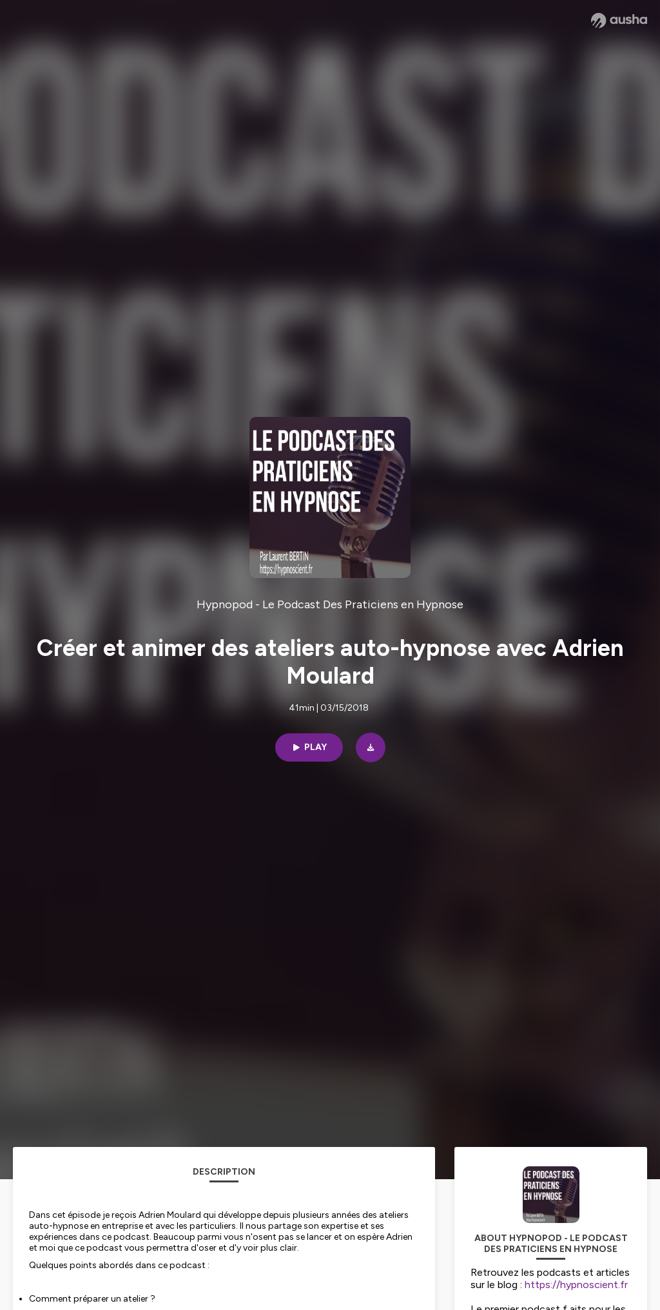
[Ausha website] (619, 20)
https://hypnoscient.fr (576, 1284)
